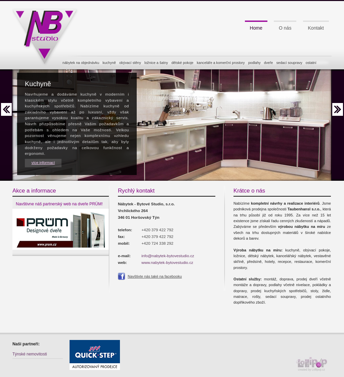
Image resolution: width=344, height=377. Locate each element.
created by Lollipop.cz (313, 364)
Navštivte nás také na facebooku (155, 276)
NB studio (47, 34)
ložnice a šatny (156, 63)
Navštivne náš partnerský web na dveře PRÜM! (59, 204)
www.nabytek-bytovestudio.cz (167, 262)
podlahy (254, 63)
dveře (268, 63)
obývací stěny (130, 63)
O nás (285, 28)
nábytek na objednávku (80, 63)
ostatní (311, 63)
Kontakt (316, 28)
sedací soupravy (289, 63)
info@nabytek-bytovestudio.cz (167, 255)
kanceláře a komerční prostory (221, 63)
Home (256, 28)
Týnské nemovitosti (29, 354)
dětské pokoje (182, 63)
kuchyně (109, 63)
